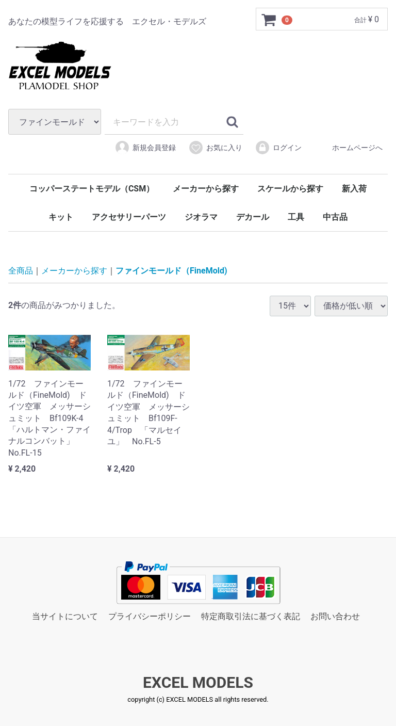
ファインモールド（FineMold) (171, 271)
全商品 (20, 271)
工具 (296, 217)
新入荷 (354, 188)
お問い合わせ (335, 616)
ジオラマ (201, 217)
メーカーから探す (206, 188)
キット (60, 217)
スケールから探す (290, 188)
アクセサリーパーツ (129, 217)
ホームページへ (348, 147)
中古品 (335, 217)
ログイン (278, 147)
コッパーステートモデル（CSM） (91, 188)
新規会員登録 (145, 147)
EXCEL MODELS (198, 683)
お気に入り (215, 147)
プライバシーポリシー (149, 616)
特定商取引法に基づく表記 (250, 616)
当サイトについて (65, 616)
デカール (252, 217)
